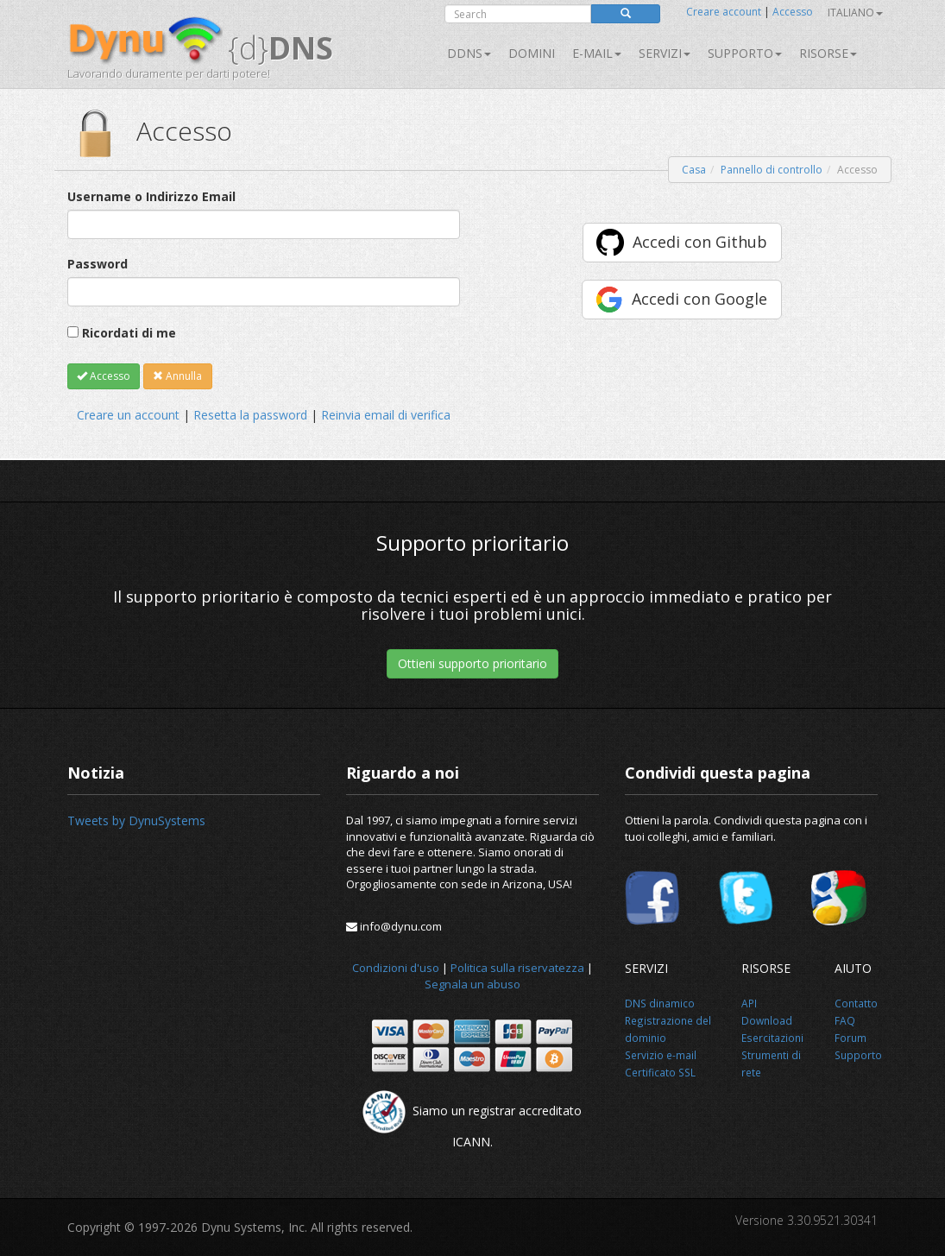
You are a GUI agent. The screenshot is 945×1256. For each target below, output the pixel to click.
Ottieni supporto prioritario (472, 663)
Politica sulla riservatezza (517, 967)
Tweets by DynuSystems (136, 820)
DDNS (469, 53)
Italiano (855, 12)
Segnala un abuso (472, 984)
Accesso (792, 11)
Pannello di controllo (771, 169)
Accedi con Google (699, 298)
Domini (531, 53)
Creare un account (128, 415)
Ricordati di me (129, 333)
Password (97, 264)
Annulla (177, 376)
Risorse (828, 53)
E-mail (596, 53)
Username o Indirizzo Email (151, 196)
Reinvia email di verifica (385, 415)
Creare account (723, 11)
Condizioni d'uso (395, 967)
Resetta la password (250, 415)
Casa (694, 169)
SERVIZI (664, 53)
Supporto (745, 53)
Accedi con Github (700, 241)
